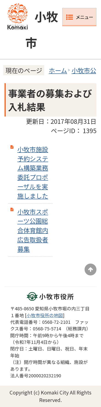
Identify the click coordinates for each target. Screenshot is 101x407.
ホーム (58, 70)
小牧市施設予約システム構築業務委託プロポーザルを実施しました (32, 172)
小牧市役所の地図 (44, 315)
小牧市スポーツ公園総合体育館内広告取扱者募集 (32, 230)
